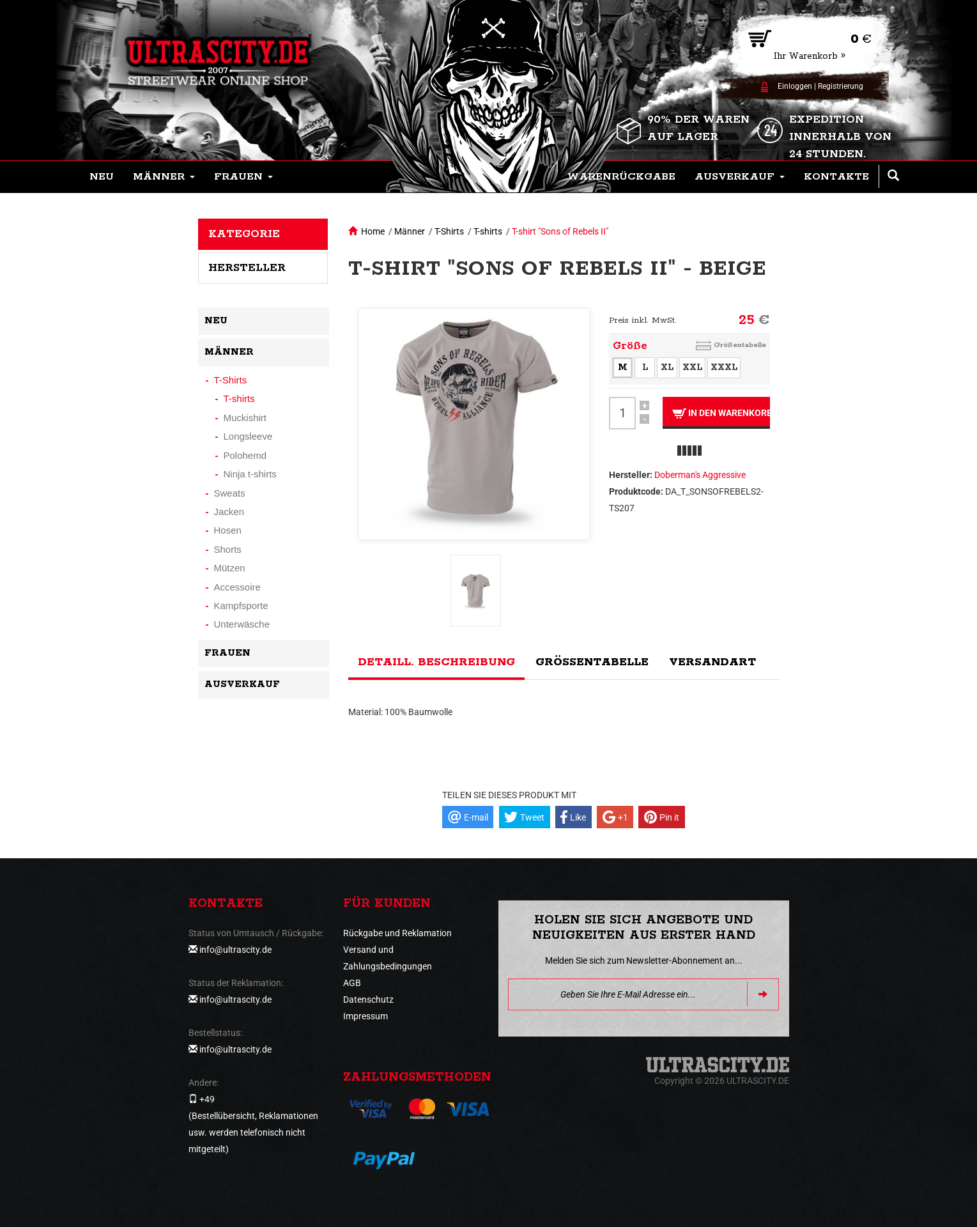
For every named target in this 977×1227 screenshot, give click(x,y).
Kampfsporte (241, 605)
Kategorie (244, 234)
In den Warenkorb (721, 413)
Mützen (229, 567)
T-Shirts (449, 231)
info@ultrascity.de (235, 950)
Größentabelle (740, 345)
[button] (163, 177)
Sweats (229, 493)
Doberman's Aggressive (700, 475)
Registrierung (840, 86)
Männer (409, 231)
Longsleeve (248, 436)
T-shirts (487, 231)
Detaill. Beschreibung (436, 662)
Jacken (229, 511)
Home (373, 231)
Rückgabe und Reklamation (397, 933)
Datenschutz (368, 999)
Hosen (228, 530)
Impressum (365, 1016)
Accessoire (237, 587)
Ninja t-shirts (250, 473)
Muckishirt (245, 417)
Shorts (228, 549)
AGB (352, 983)
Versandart (712, 662)
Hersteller (247, 268)
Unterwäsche (242, 624)
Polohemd (245, 455)
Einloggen (795, 86)
